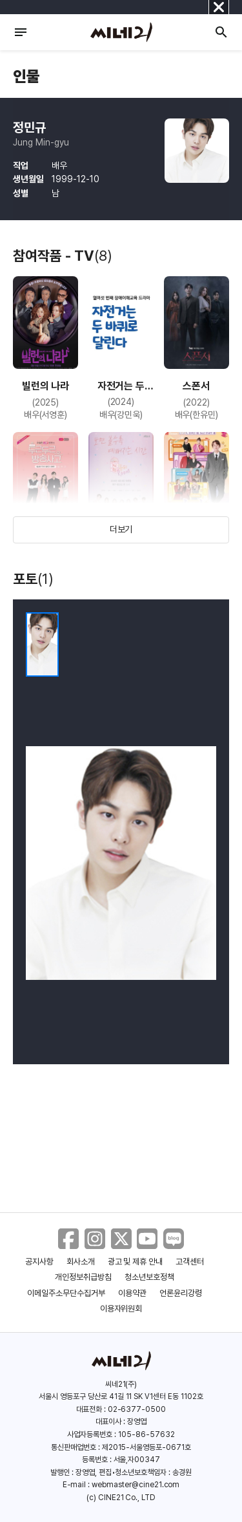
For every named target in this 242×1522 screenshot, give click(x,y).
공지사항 (39, 1261)
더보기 (121, 529)
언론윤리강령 (180, 1293)
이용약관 (132, 1293)
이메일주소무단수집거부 (66, 1293)
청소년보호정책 (149, 1277)
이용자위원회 (121, 1308)
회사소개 (80, 1261)
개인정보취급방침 (83, 1277)
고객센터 (190, 1261)
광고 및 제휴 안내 (135, 1261)
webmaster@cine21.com (135, 1484)
